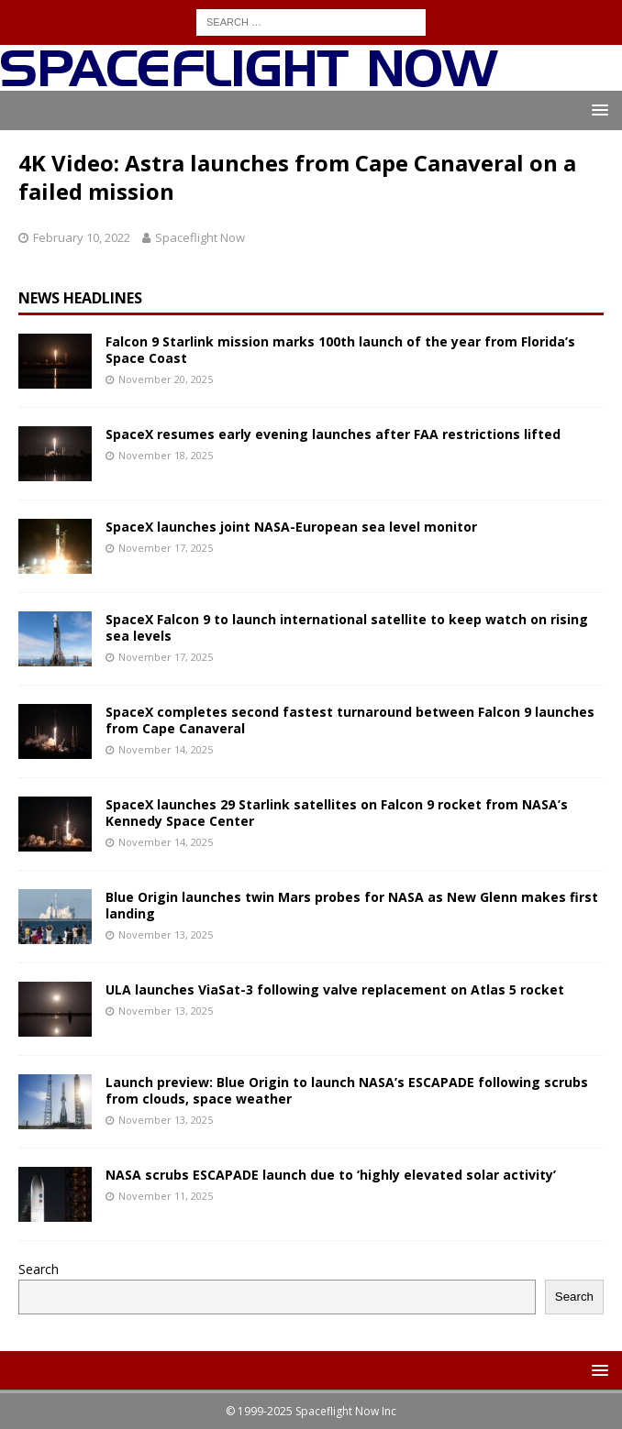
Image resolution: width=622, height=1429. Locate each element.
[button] (596, 109)
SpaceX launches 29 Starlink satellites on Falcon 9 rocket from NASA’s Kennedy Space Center (337, 813)
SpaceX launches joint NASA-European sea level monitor (291, 526)
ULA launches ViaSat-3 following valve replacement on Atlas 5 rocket (335, 989)
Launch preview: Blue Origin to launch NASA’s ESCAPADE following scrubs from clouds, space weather (347, 1090)
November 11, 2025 (165, 1196)
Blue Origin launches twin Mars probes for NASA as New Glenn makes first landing (352, 905)
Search (38, 1269)
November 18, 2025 (165, 455)
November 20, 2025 (165, 379)
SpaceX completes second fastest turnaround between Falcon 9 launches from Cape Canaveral (350, 720)
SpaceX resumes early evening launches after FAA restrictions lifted (333, 434)
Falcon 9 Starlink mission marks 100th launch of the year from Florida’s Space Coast (340, 350)
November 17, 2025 (165, 548)
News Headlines (80, 298)
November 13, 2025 (165, 934)
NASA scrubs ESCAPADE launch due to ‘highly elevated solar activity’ (331, 1174)
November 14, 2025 (165, 749)
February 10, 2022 (81, 237)
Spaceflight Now (200, 237)
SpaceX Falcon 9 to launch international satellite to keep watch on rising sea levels (347, 627)
